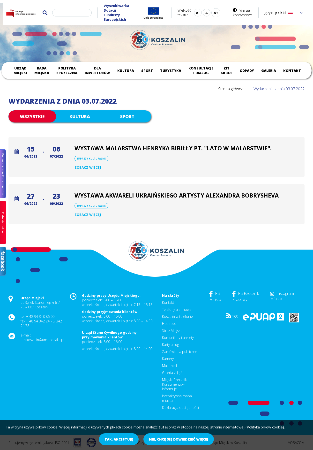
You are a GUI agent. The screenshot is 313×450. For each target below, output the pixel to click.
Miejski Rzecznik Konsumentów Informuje (174, 384)
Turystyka (170, 70)
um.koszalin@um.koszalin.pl (42, 339)
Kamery (168, 358)
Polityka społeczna (66, 70)
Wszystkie (32, 116)
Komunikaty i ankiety (178, 337)
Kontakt (292, 70)
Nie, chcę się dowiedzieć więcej (178, 439)
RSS (232, 316)
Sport (147, 70)
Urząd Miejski (20, 70)
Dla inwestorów (97, 70)
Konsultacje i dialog (200, 70)
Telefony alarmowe (176, 309)
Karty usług (170, 344)
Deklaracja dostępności (180, 407)
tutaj (163, 427)
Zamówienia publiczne (179, 351)
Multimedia (170, 365)
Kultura (125, 70)
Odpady (247, 70)
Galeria (268, 70)
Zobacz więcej (88, 167)
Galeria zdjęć (172, 372)
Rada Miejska (41, 70)
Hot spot (169, 323)
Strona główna (230, 89)
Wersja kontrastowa (243, 12)
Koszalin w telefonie (177, 316)
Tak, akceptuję (118, 439)
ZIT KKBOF (226, 70)
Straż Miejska (172, 330)
